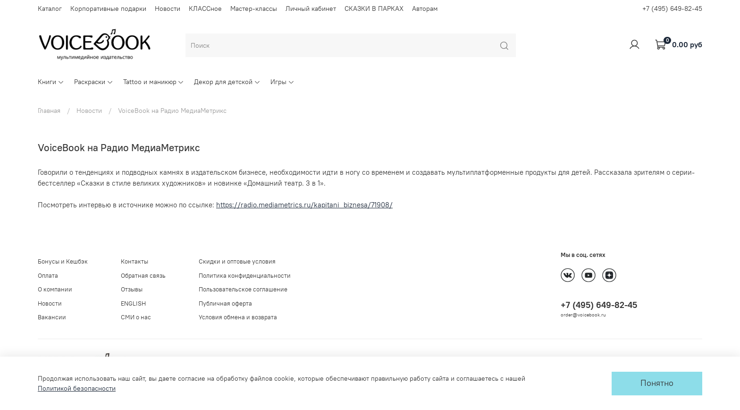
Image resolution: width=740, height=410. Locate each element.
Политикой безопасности (77, 388)
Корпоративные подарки (108, 8)
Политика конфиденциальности (245, 275)
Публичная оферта (225, 303)
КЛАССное (205, 8)
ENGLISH (133, 303)
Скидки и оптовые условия (237, 261)
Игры (282, 81)
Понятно (656, 383)
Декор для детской (227, 81)
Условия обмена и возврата (238, 317)
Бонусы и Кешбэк (63, 261)
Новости (167, 8)
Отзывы (132, 289)
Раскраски (93, 81)
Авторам (425, 8)
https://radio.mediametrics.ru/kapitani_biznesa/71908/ (304, 204)
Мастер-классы (253, 8)
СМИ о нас (136, 317)
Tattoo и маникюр (154, 81)
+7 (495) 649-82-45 (672, 8)
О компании (55, 289)
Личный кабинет (311, 8)
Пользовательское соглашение (243, 289)
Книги (51, 81)
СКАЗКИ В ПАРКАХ (374, 8)
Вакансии (52, 317)
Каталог (50, 8)
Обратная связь (143, 275)
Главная (49, 110)
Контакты (134, 261)
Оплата (48, 275)
